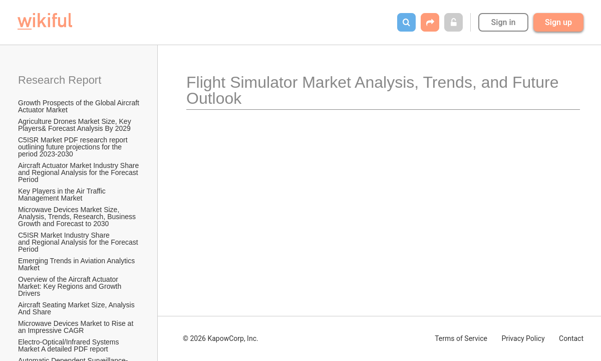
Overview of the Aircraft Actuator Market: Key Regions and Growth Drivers (70, 286)
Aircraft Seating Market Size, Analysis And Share (77, 308)
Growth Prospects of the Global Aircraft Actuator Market (79, 106)
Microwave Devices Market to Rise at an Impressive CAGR (76, 326)
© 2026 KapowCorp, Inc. (220, 338)
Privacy (522, 338)
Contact (571, 338)
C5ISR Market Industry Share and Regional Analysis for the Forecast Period (79, 242)
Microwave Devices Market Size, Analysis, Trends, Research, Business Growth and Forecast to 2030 (78, 217)
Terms (461, 338)
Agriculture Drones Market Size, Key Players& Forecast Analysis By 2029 (75, 124)
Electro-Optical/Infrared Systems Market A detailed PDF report (69, 345)
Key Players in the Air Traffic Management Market (63, 194)
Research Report (59, 80)
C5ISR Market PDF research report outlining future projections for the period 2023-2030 (74, 147)
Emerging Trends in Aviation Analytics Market (77, 264)
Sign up (558, 22)
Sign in (503, 22)
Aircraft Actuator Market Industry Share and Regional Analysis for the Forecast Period (79, 172)
